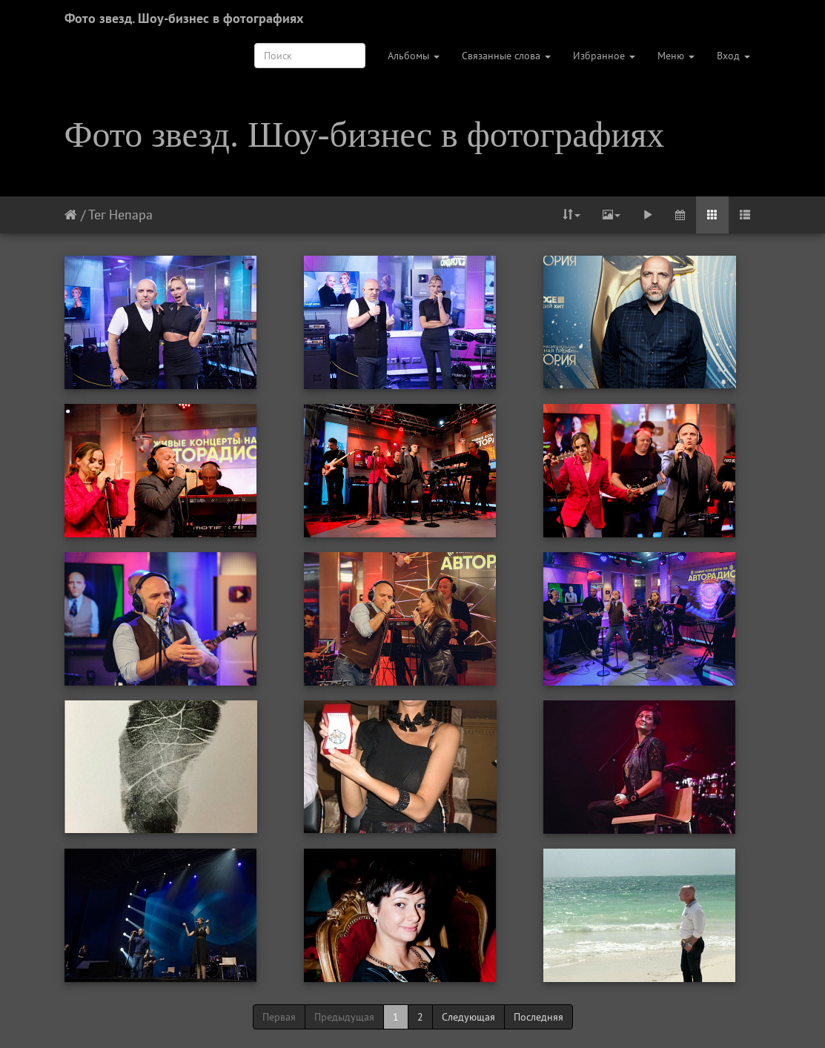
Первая (279, 1017)
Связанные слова (506, 55)
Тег (96, 214)
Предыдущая (344, 1017)
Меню (676, 55)
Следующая (468, 1017)
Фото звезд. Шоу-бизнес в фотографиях (183, 18)
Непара (131, 214)
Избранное (604, 55)
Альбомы (414, 55)
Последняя (538, 1017)
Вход (733, 55)
